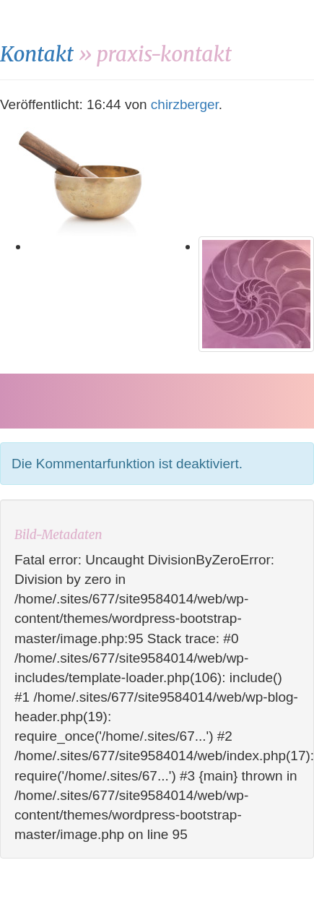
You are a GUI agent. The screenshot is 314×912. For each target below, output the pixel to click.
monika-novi (87, 21)
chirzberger (185, 104)
